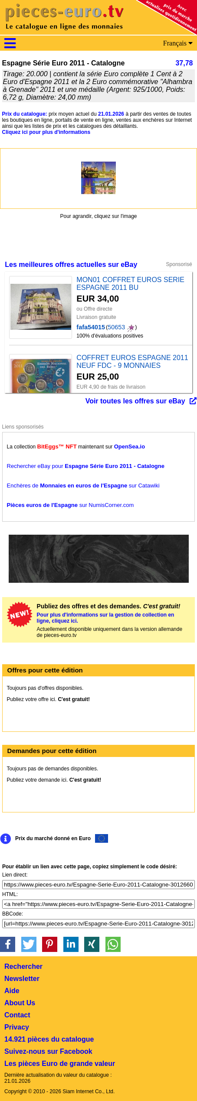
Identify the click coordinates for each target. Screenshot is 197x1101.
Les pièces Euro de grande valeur (59, 1063)
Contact (17, 1015)
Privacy (16, 1027)
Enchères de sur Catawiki (83, 485)
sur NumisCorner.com (70, 505)
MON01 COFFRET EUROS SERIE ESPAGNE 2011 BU (130, 283)
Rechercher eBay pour (85, 466)
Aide (12, 990)
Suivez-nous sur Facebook (48, 1051)
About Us (19, 1003)
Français (178, 43)
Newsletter (21, 978)
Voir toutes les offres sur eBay (135, 401)
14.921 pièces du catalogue (49, 1039)
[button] (7, 944)
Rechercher (23, 966)
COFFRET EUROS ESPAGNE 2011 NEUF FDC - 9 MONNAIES (132, 361)
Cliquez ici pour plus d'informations (46, 132)
